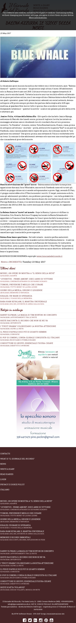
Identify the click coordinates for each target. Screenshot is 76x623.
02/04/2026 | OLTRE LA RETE (12, 321)
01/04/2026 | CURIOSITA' (10, 327)
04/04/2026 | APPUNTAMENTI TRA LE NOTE (18, 310)
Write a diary (7, 462)
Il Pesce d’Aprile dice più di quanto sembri (23, 324)
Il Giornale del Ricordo (12, 594)
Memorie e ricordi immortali (38, 531)
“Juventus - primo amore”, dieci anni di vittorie (38, 272)
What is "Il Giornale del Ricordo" (17, 451)
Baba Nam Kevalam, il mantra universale (38, 295)
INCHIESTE (15, 254)
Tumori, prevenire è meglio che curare (38, 278)
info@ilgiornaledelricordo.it (19, 597)
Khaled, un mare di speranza (38, 519)
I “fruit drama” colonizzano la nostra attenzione (28, 319)
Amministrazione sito (55, 606)
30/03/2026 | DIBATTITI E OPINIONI (14, 338)
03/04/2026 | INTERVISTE (10, 316)
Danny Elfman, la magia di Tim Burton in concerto (28, 307)
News (4, 254)
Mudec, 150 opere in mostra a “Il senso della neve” (38, 267)
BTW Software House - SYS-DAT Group (30, 606)
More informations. (38, 17)
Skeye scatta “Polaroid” (38, 581)
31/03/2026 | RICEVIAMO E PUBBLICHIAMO (18, 333)
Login (3, 472)
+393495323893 (67, 594)
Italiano (4, 482)
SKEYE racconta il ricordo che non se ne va (24, 313)
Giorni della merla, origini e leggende (38, 284)
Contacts (5, 446)
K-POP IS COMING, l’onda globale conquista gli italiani (30, 330)
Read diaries (6, 467)
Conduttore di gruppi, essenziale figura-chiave (26, 336)
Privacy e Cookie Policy (12, 477)
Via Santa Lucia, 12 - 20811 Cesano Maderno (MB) (41, 594)
